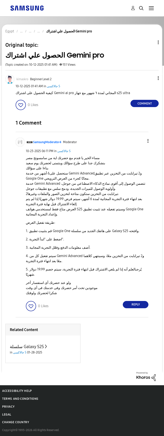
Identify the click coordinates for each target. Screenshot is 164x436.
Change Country (15, 422)
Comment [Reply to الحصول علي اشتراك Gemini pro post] (145, 103)
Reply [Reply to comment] (136, 304)
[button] (151, 78)
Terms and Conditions (20, 399)
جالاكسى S (53, 86)
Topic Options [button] (151, 42)
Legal (6, 414)
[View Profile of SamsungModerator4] (47, 142)
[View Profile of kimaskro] (22, 79)
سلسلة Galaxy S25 (27, 346)
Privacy (8, 406)
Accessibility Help (17, 391)
